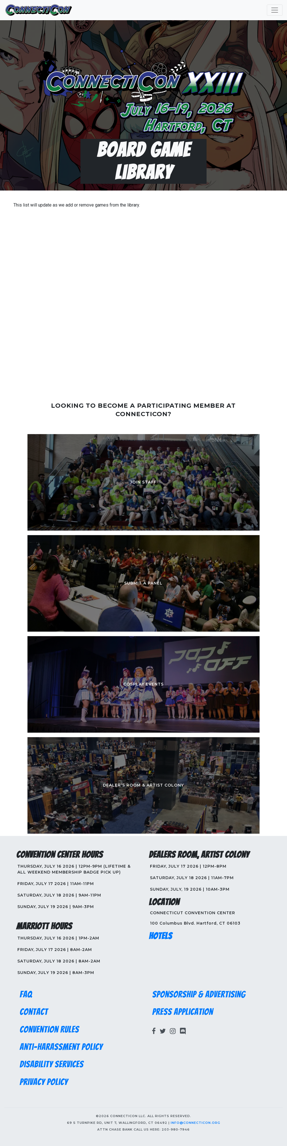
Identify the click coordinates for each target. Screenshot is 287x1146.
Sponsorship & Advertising (199, 994)
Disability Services (52, 1064)
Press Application (182, 1012)
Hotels (160, 936)
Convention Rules (49, 1029)
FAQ (26, 994)
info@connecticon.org (195, 1123)
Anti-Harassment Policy (61, 1047)
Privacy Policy (44, 1082)
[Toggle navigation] (275, 10)
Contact (34, 1012)
